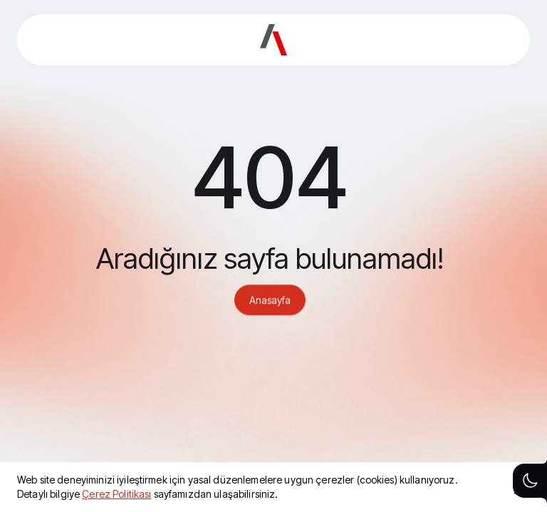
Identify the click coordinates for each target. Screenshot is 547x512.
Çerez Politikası (116, 494)
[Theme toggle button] (530, 481)
